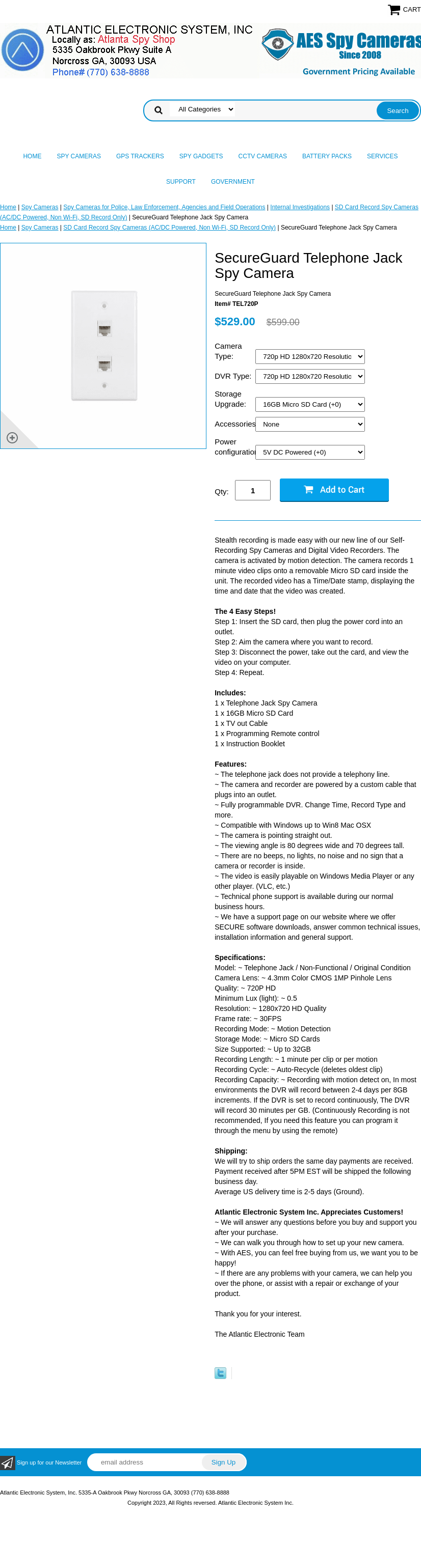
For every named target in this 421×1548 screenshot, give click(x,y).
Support (181, 181)
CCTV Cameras (263, 156)
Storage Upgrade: (231, 398)
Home (32, 156)
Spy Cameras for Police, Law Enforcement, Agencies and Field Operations (164, 207)
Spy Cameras (78, 156)
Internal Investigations (300, 207)
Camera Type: (228, 351)
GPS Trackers (140, 156)
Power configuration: (235, 446)
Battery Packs (327, 156)
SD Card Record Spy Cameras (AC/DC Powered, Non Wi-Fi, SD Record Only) (169, 227)
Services (382, 156)
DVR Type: (234, 376)
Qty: (222, 491)
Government (233, 181)
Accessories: (235, 423)
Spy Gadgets (201, 156)
